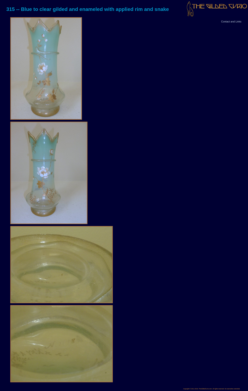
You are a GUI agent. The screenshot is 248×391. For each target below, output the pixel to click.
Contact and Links (231, 21)
